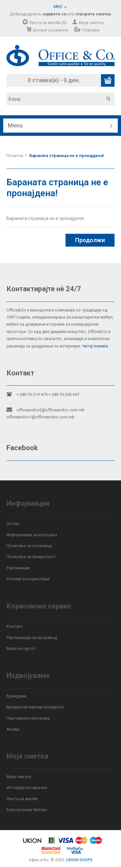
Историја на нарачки (26, 787)
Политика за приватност (31, 556)
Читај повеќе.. (96, 346)
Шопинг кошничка (50, 30)
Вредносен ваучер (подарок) (35, 707)
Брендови (16, 696)
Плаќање (90, 30)
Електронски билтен (26, 809)
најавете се (54, 14)
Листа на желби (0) (47, 22)
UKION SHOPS (79, 859)
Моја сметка (91, 22)
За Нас (13, 523)
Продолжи (90, 240)
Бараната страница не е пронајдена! (66, 155)
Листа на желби (21, 798)
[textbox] (62, 98)
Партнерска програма (28, 718)
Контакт (14, 626)
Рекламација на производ (31, 637)
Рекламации (18, 567)
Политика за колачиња (29, 545)
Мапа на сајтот (21, 648)
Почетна (14, 155)
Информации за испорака (31, 534)
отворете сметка (93, 14)
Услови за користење (27, 578)
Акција (12, 729)
